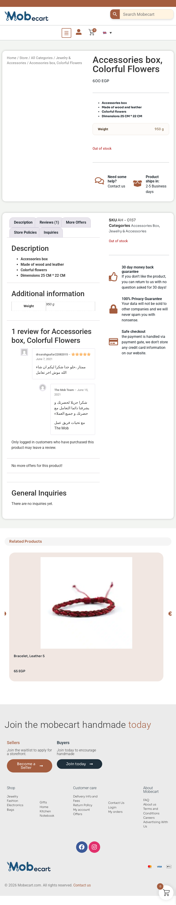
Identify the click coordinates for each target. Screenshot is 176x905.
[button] (107, 33)
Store (23, 58)
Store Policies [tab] (25, 232)
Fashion (12, 801)
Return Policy (82, 805)
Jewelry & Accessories (127, 231)
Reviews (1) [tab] (49, 222)
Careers (149, 818)
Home (11, 58)
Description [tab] (23, 222)
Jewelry (12, 796)
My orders (115, 812)
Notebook (47, 816)
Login (112, 807)
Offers (77, 814)
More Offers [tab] (76, 222)
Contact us (82, 885)
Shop (11, 788)
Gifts (43, 802)
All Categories (42, 58)
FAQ (146, 800)
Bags (10, 810)
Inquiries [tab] (51, 232)
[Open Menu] (66, 33)
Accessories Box (145, 226)
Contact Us (116, 803)
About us (149, 804)
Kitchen (45, 811)
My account (81, 810)
